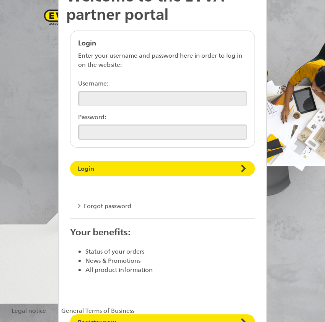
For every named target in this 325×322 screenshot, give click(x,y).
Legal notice (28, 310)
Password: (92, 117)
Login (86, 168)
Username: (93, 83)
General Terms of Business (97, 310)
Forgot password (106, 206)
